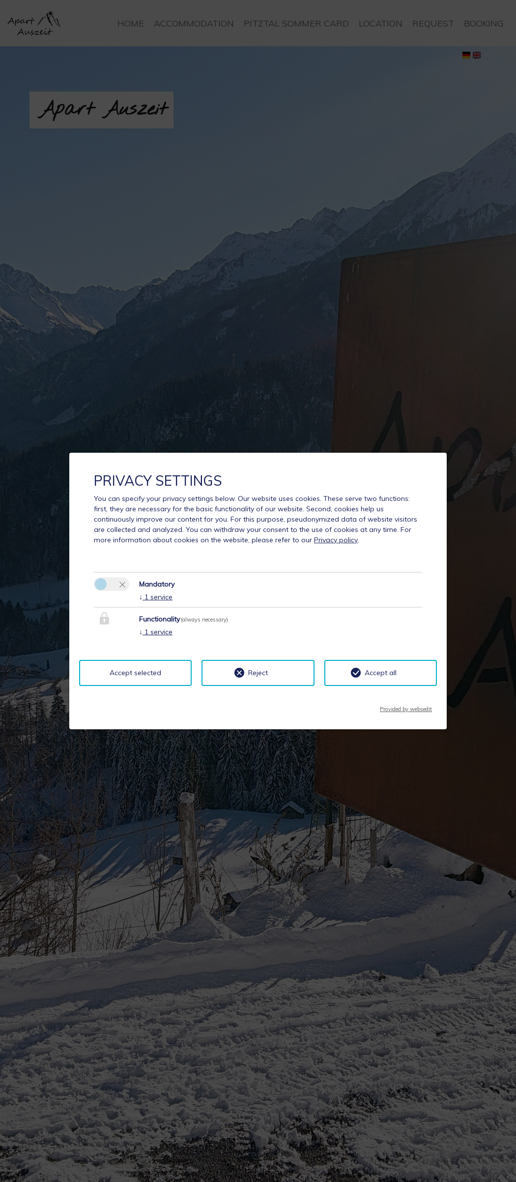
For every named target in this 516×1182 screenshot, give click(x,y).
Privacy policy (336, 539)
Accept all (381, 672)
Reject (258, 672)
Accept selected (135, 672)
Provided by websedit (406, 706)
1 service (155, 596)
